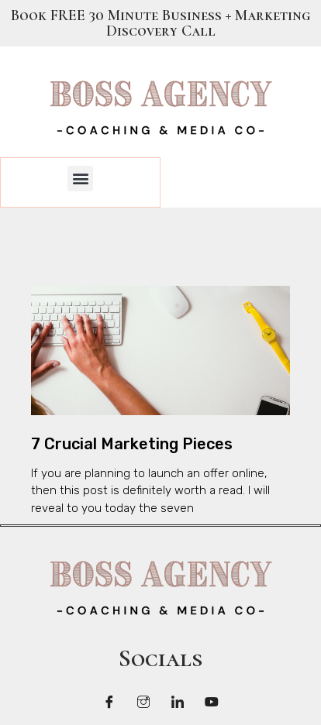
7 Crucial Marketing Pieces (132, 444)
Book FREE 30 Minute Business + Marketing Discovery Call (160, 23)
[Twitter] (143, 701)
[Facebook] (109, 701)
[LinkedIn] (177, 701)
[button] (80, 178)
